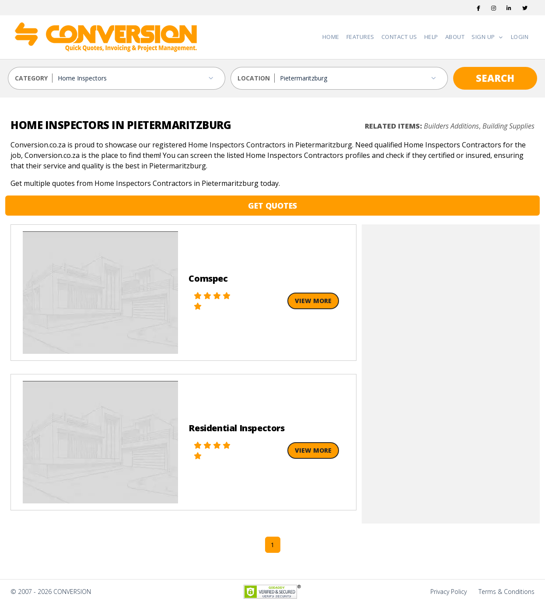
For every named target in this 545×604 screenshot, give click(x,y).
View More (313, 301)
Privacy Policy (448, 591)
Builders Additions (451, 126)
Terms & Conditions (507, 591)
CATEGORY (31, 78)
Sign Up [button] (484, 37)
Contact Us (399, 37)
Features (360, 37)
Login (520, 37)
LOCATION (254, 78)
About (455, 37)
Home (330, 37)
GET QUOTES (272, 205)
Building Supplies (508, 126)
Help (431, 37)
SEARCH (495, 77)
